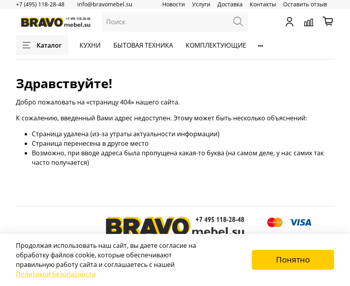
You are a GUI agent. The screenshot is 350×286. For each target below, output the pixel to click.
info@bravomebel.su (104, 4)
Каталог (42, 45)
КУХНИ (90, 45)
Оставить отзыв (305, 4)
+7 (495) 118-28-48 (40, 4)
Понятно (293, 259)
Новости (173, 4)
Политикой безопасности (56, 274)
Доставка (230, 4)
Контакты (263, 4)
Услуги (201, 4)
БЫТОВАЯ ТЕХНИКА (143, 45)
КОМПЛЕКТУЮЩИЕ (216, 45)
